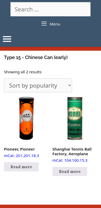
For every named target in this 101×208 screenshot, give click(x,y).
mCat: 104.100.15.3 (74, 129)
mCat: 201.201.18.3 (26, 127)
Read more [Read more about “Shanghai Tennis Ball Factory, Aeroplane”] (70, 171)
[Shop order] (38, 85)
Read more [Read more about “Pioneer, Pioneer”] (21, 166)
